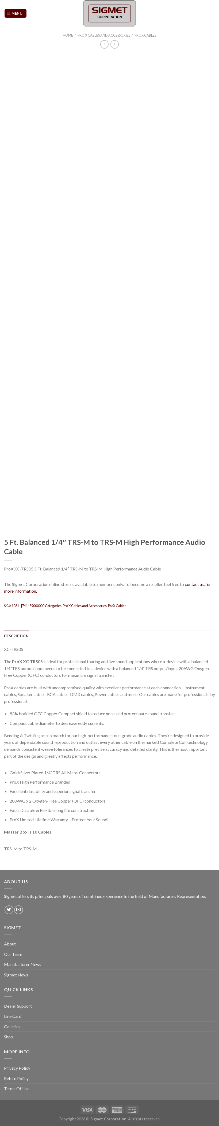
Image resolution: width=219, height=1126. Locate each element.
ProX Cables (145, 35)
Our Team (13, 954)
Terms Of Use (16, 1088)
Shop (8, 1036)
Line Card (12, 1016)
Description (16, 636)
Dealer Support (18, 1005)
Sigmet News (16, 974)
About (10, 943)
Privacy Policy (17, 1067)
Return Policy (16, 1078)
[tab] (16, 636)
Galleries (12, 1026)
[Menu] (15, 13)
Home (68, 35)
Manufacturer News (22, 964)
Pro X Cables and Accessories (104, 35)
